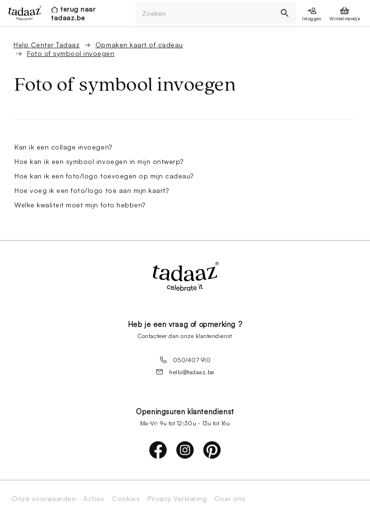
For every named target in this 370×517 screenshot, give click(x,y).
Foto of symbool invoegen (70, 53)
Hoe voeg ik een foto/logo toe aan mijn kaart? (91, 190)
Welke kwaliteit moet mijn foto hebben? (79, 205)
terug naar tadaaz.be (73, 13)
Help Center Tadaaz (46, 45)
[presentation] (22, 13)
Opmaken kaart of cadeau (139, 45)
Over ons (229, 499)
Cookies (126, 499)
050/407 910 (185, 360)
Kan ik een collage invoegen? (63, 147)
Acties (93, 499)
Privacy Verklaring (177, 499)
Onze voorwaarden (44, 499)
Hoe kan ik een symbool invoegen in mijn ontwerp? (99, 161)
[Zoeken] (204, 13)
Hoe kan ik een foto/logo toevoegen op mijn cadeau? (104, 176)
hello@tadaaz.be (185, 372)
